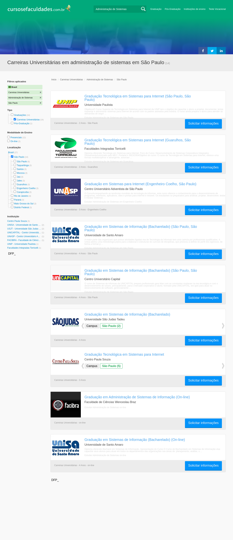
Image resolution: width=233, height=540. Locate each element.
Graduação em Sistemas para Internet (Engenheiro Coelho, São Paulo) (140, 184)
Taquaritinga (23, 165)
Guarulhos (22, 184)
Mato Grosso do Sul (23, 203)
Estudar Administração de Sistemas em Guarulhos (108, 161)
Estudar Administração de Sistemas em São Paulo (108, 117)
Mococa (20, 173)
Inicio (53, 79)
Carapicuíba (23, 192)
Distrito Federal (21, 207)
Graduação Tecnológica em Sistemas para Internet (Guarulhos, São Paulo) (137, 142)
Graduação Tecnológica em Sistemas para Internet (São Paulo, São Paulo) (137, 98)
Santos (20, 169)
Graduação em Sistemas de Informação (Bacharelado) (127, 314)
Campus (91, 325)
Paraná (17, 200)
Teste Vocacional (217, 9)
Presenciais (16, 137)
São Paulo (19, 157)
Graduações (20, 115)
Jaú (18, 177)
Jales (19, 180)
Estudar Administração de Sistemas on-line (105, 407)
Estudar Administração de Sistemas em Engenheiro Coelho (113, 202)
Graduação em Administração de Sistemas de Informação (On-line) (137, 397)
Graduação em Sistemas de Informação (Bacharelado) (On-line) (134, 440)
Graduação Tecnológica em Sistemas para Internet (124, 354)
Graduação (155, 9)
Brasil (11, 152)
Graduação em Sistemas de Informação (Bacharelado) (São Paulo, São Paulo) (140, 228)
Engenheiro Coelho (26, 188)
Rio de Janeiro (21, 196)
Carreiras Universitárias (28, 119)
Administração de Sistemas (99, 79)
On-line (14, 141)
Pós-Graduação (173, 9)
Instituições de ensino (195, 9)
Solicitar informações (203, 123)
